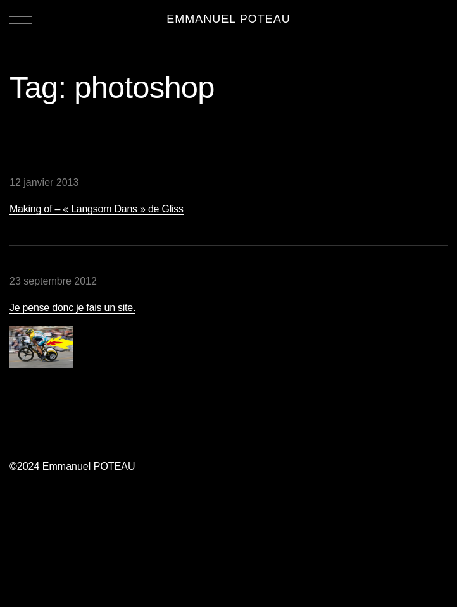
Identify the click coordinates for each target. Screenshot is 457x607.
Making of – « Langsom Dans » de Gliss (96, 209)
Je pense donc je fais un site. (72, 307)
